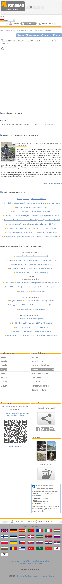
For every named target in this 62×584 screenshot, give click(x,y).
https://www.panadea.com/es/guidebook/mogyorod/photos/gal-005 (15, 414)
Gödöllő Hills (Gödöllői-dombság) (32, 260)
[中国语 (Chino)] (48, 548)
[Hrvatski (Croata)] (48, 542)
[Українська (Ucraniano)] (13, 542)
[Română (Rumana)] (13, 548)
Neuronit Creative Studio (24, 576)
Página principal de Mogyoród (52, 183)
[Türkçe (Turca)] (31, 548)
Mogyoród (41, 30)
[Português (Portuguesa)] (31, 530)
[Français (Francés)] (39, 530)
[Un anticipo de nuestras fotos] (46, 474)
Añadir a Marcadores (15, 446)
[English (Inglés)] (4, 530)
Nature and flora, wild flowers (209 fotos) (42, 224)
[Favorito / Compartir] (46, 418)
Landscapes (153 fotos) (39, 207)
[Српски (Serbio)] (57, 542)
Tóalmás (24, 291)
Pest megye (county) (31, 264)
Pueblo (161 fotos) (23, 199)
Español (6, 20)
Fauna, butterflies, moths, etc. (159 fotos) (20, 228)
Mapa (53, 124)
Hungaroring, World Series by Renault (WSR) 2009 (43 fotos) (24, 220)
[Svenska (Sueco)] (39, 536)
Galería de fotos (50, 30)
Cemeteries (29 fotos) (52, 220)
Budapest (44, 576)
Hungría (7, 30)
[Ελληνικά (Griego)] (22, 548)
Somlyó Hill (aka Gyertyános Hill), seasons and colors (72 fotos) (25, 203)
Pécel (10, 287)
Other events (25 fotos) (50, 237)
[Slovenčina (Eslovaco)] (31, 542)
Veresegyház (37, 287)
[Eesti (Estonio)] (13, 536)
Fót (9, 283)
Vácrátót (38, 291)
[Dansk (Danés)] (31, 536)
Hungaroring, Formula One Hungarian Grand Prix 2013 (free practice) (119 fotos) (32, 216)
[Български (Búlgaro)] (4, 548)
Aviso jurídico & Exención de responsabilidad (36, 561)
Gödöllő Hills (33, 30)
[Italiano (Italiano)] (48, 530)
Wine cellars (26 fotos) (38, 199)
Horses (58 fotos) (54, 203)
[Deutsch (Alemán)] (13, 530)
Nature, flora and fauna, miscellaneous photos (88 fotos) (32, 211)
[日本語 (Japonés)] (57, 548)
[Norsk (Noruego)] (48, 536)
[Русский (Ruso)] (57, 536)
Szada (52, 287)
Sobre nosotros (15, 561)
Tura (23, 287)
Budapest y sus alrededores (19, 30)
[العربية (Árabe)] (39, 548)
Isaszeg (52, 283)
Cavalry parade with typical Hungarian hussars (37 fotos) (22, 237)
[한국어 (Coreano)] (4, 554)
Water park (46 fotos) (23, 207)
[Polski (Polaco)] (4, 542)
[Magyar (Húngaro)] (57, 530)
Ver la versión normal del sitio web (31, 563)
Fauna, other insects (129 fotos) (46, 228)
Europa (39, 309)
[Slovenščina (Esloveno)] (39, 542)
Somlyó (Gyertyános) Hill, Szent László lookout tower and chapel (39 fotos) (32, 232)
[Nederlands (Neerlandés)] (22, 536)
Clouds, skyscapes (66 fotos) (17, 224)
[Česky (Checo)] (22, 542)
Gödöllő (30, 283)
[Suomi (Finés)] (4, 536)
